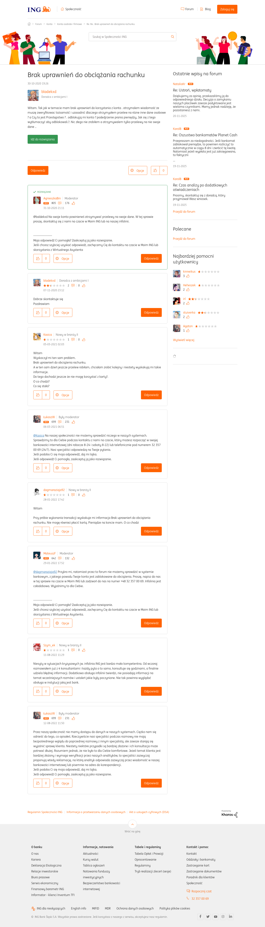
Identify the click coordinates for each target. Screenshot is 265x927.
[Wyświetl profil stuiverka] (190, 312)
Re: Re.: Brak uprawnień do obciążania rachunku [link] (111, 24)
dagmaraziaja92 (54, 490)
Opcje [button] (140, 170)
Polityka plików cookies (175, 908)
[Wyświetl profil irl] (185, 299)
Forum (189, 9)
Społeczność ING (29, 24)
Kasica (47, 334)
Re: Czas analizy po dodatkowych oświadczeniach (200, 187)
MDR (108, 908)
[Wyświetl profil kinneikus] (190, 271)
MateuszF (49, 553)
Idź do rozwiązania (43, 139)
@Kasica (38, 435)
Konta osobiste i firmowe (69, 24)
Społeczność (73, 9)
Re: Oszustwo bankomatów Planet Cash (205, 135)
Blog (208, 9)
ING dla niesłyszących (51, 908)
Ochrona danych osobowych (135, 908)
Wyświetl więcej (183, 340)
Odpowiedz (38, 170)
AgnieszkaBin (52, 198)
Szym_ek (49, 645)
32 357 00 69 (200, 898)
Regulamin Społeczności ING (45, 812)
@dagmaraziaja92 (45, 572)
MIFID (95, 908)
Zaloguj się (227, 9)
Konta (49, 24)
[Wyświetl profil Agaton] (189, 326)
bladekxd (48, 91)
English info (78, 908)
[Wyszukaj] (132, 36)
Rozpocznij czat (202, 891)
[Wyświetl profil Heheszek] (190, 285)
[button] (155, 170)
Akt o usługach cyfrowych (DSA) (149, 812)
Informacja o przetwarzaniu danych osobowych (96, 812)
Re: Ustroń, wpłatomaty (192, 90)
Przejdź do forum (184, 211)
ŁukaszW (49, 417)
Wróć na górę (132, 831)
